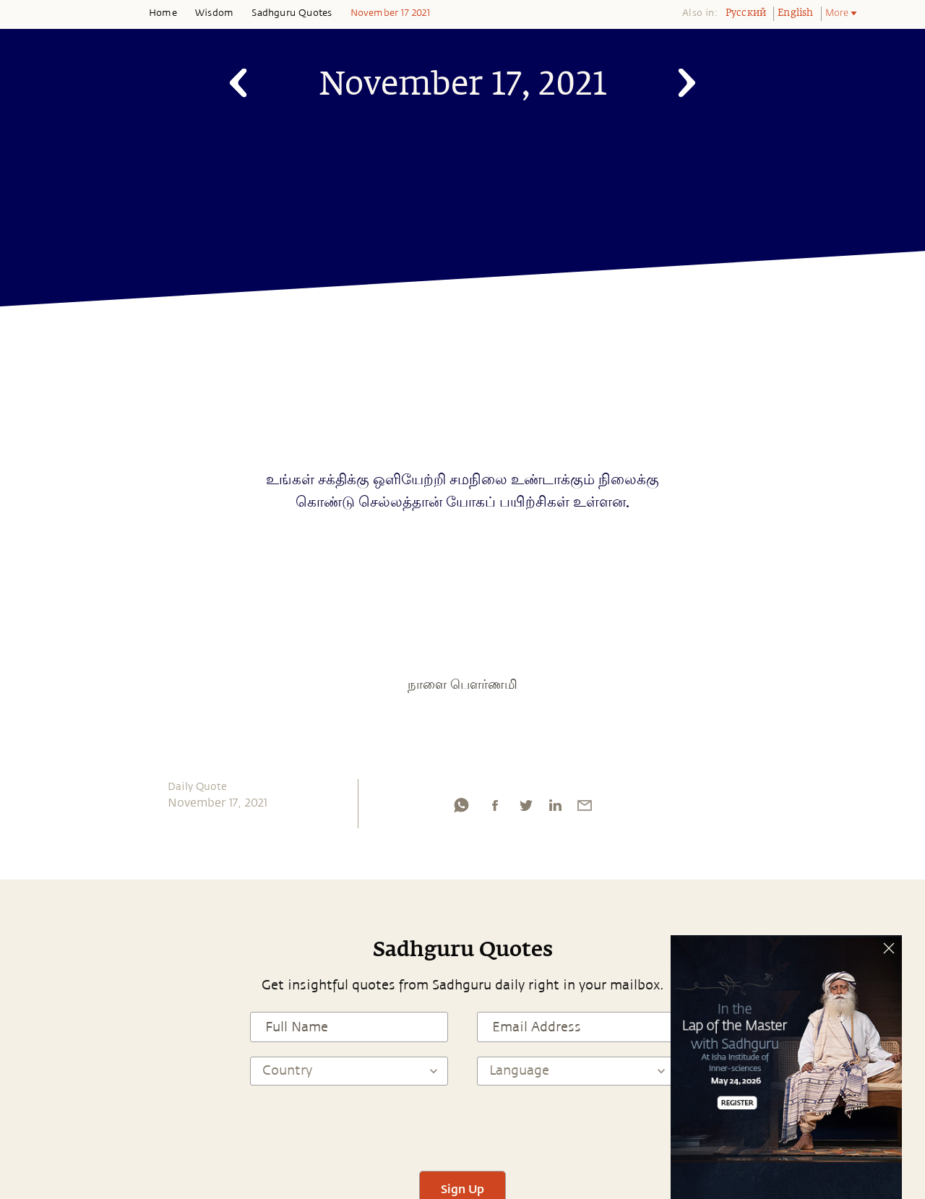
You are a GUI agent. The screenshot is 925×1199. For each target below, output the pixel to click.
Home (163, 13)
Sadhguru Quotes (291, 13)
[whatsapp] (461, 808)
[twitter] (525, 808)
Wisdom (214, 13)
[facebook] (495, 808)
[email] (585, 808)
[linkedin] (555, 808)
